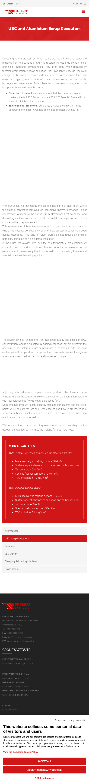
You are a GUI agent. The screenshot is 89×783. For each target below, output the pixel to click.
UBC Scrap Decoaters (17, 538)
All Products (11, 530)
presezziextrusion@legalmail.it (20, 641)
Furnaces (10, 546)
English (10, 3)
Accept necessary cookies (44, 770)
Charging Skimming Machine (21, 561)
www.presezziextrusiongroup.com (17, 663)
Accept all (44, 761)
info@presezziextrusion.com (20, 637)
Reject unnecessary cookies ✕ (70, 720)
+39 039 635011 (12, 628)
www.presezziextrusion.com (15, 678)
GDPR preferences (44, 778)
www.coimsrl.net (10, 709)
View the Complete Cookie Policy (20, 752)
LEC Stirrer (11, 553)
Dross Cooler (12, 569)
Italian (18, 3)
